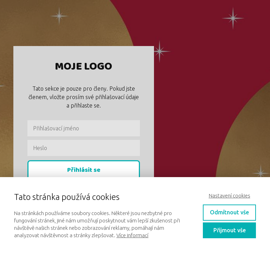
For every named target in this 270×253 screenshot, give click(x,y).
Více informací (132, 235)
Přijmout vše (229, 230)
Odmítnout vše (229, 212)
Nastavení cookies (229, 196)
